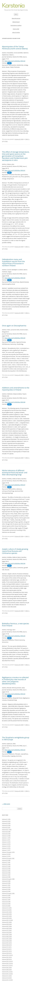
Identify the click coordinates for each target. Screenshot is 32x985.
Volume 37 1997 (6, 899)
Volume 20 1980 (6, 860)
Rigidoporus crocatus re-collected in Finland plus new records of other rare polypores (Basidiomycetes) (15, 680)
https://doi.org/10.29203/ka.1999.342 (15, 61)
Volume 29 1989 (6, 881)
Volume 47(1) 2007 (7, 930)
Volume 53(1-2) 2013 (7, 955)
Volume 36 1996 (6, 897)
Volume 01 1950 (6, 819)
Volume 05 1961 (6, 827)
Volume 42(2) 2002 (7, 914)
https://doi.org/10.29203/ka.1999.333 (15, 750)
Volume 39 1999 (19, 139)
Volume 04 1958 (6, 825)
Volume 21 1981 (6, 862)
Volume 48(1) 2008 (7, 934)
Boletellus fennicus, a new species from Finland (15, 624)
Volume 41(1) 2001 (7, 908)
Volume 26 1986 (6, 873)
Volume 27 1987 (6, 875)
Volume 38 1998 (6, 901)
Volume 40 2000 (6, 905)
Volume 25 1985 (6, 870)
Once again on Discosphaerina (14, 325)
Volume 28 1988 (6, 877)
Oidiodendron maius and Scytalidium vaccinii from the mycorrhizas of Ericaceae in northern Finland (13, 262)
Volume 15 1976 (6, 846)
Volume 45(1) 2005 (7, 922)
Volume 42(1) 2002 (7, 912)
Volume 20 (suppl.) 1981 (8, 858)
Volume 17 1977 (6, 850)
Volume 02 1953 (6, 821)
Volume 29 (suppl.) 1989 (8, 879)
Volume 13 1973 (6, 842)
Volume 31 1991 (6, 885)
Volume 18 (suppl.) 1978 (8, 852)
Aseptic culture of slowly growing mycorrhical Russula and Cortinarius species (15, 551)
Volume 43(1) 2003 (7, 916)
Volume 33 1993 (6, 889)
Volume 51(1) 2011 (7, 947)
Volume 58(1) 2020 (7, 967)
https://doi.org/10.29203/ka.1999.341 (15, 170)
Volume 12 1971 (6, 840)
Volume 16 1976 (6, 848)
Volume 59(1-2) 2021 (7, 971)
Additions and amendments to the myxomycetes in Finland (15, 389)
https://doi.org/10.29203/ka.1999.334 (15, 694)
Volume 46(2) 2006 (7, 928)
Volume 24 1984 (6, 868)
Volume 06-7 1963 (6, 829)
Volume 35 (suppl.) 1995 (8, 893)
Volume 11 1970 (6, 838)
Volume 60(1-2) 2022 (7, 973)
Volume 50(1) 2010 (7, 943)
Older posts (6, 804)
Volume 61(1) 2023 (7, 976)
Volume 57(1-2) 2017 (7, 965)
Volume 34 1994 (6, 891)
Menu (16, 14)
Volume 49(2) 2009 (7, 940)
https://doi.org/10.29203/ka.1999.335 (15, 636)
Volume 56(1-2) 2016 (7, 963)
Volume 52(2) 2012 (7, 953)
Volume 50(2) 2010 (7, 945)
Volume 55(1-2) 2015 (7, 961)
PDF (9, 63)
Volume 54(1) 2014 (7, 957)
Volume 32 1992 (6, 887)
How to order (16, 29)
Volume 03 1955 (6, 823)
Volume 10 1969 (6, 835)
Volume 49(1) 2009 (7, 938)
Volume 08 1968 (6, 831)
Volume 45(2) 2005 (7, 924)
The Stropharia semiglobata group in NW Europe (15, 738)
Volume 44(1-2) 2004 (7, 920)
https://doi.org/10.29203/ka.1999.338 (15, 402)
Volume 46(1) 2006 (7, 926)
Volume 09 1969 (6, 833)
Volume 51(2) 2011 (7, 949)
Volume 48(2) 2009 (7, 936)
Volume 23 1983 (6, 866)
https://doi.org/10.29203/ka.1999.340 (15, 278)
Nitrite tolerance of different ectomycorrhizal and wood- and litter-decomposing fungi (14, 472)
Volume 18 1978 (6, 854)
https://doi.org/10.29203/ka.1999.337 (15, 485)
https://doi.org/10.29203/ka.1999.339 (15, 338)
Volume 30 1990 (6, 883)
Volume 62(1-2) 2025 (7, 980)
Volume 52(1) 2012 (7, 951)
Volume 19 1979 (6, 856)
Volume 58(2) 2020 (7, 969)
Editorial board (16, 22)
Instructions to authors (16, 25)
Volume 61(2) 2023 (7, 978)
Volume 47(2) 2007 (7, 932)
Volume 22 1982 (6, 864)
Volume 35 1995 (6, 895)
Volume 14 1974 (6, 844)
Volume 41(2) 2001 (7, 910)
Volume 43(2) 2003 (7, 918)
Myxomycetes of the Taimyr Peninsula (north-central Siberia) (15, 47)
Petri (6, 141)
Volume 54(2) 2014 (7, 959)
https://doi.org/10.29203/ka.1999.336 (15, 563)
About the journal (16, 18)
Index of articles (16, 32)
